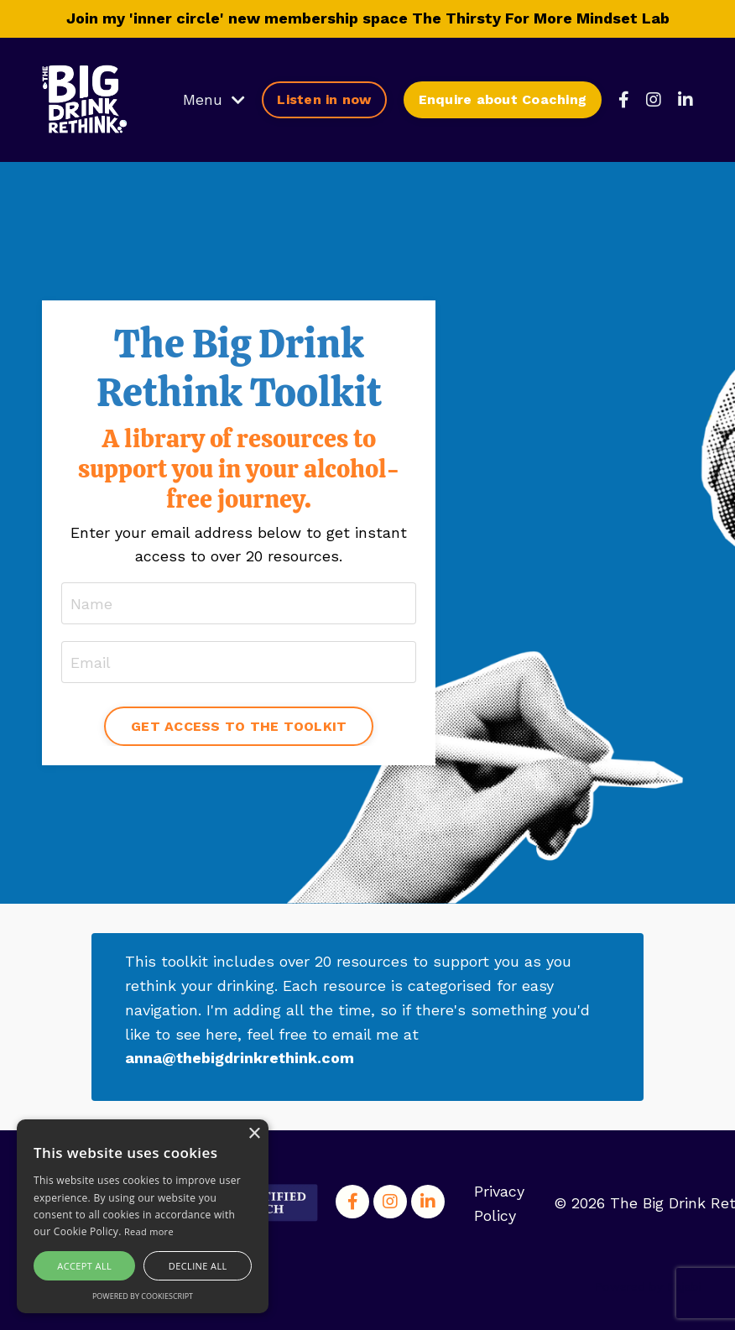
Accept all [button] (84, 1266)
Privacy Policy (499, 1203)
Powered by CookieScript (142, 1296)
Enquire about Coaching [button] (503, 99)
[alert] (142, 1216)
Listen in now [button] (324, 99)
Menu (214, 99)
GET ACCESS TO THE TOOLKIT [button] (239, 726)
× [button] (254, 1134)
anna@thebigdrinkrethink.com (240, 1058)
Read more (149, 1231)
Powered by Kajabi (648, 1286)
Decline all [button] (198, 1266)
